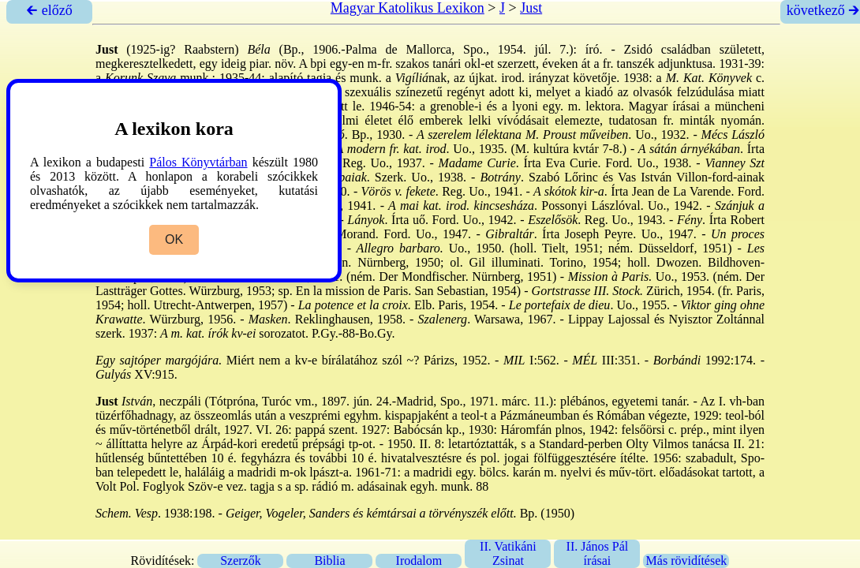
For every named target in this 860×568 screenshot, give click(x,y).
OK (174, 239)
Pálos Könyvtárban (198, 162)
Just (531, 8)
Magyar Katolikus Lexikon (407, 8)
